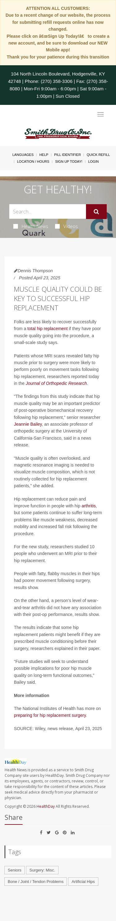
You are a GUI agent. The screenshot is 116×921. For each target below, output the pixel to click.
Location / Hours (33, 161)
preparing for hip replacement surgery (50, 715)
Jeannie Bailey (28, 424)
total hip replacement (48, 328)
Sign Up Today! (68, 161)
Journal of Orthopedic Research (56, 383)
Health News (30, 226)
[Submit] (96, 211)
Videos (66, 226)
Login (93, 161)
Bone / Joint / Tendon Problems (35, 881)
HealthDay (46, 806)
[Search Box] (47, 211)
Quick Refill (98, 155)
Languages (22, 155)
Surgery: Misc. (42, 870)
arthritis (89, 505)
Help (43, 155)
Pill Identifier (67, 155)
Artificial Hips (83, 881)
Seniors (14, 870)
